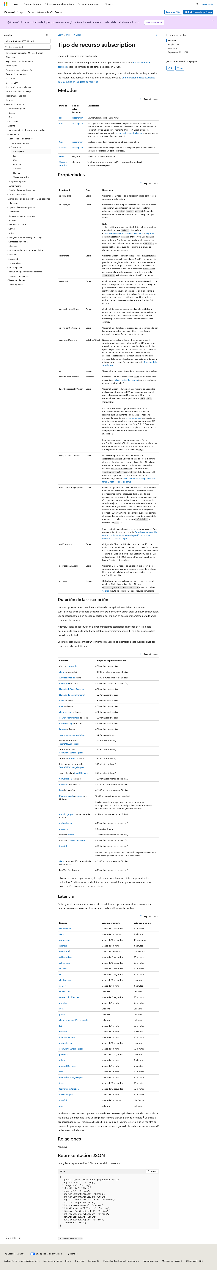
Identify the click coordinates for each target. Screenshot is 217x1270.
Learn (60, 34)
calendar (63, 945)
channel (62, 968)
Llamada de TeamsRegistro (71, 689)
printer (71, 834)
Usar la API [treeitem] (11, 78)
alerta (61, 671)
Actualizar (63, 147)
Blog (67, 1260)
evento (71, 795)
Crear (61, 123)
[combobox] (27, 41)
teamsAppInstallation (69, 1088)
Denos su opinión (154, 22)
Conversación (65, 778)
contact (62, 985)
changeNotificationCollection (129, 132)
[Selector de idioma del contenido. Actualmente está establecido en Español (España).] (14, 1253)
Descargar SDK (173, 12)
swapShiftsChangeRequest (71, 1077)
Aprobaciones (65, 940)
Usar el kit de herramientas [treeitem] (18, 87)
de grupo (149, 233)
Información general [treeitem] (17, 108)
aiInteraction (72, 666)
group (62, 1014)
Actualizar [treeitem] (17, 168)
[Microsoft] (6, 4)
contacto (79, 795)
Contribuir (80, 1260)
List (60, 117)
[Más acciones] (156, 34)
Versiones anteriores (52, 1260)
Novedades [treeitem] (11, 57)
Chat (61, 706)
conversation (65, 991)
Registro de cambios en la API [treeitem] (19, 61)
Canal (61, 700)
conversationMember (69, 717)
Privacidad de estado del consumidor (120, 1260)
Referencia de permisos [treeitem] (16, 74)
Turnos (72, 758)
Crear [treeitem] (15, 160)
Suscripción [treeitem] (18, 151)
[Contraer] (47, 35)
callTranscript (65, 962)
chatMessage (65, 980)
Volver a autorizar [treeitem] (21, 177)
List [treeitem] (14, 155)
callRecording (65, 957)
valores (105, 590)
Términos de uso (150, 1260)
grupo (70, 814)
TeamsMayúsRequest (69, 743)
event (61, 1008)
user (61, 1105)
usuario (62, 814)
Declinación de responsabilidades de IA (21, 1260)
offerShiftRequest (67, 1037)
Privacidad (93, 1260)
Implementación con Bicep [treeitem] (18, 91)
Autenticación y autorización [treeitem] (19, 70)
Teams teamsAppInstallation (72, 734)
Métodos (172, 40)
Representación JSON (178, 52)
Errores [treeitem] (9, 99)
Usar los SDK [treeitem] (12, 82)
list (60, 1025)
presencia (63, 828)
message (63, 1031)
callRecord (64, 683)
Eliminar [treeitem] (16, 173)
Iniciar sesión (207, 3)
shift (61, 1071)
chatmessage (65, 712)
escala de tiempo (133, 417)
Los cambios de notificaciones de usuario (124, 233)
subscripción (77, 123)
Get (61, 141)
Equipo (62, 729)
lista (61, 790)
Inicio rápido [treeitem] (11, 65)
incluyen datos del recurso (125, 379)
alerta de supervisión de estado (73, 1020)
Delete (62, 156)
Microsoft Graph (73, 34)
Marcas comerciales (171, 1260)
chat (61, 974)
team (61, 1083)
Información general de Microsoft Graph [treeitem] (24, 52)
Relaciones (173, 48)
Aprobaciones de (67, 677)
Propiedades (173, 44)
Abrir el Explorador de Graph (198, 12)
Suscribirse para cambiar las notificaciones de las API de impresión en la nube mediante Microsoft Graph (130, 535)
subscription (77, 117)
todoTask (63, 846)
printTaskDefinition (76, 840)
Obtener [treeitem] (17, 164)
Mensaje (63, 795)
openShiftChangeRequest (71, 752)
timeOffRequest (81, 773)
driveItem (63, 784)
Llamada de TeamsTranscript (72, 694)
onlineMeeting (65, 723)
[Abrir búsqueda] (197, 4)
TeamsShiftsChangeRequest (72, 767)
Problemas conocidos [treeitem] (16, 95)
